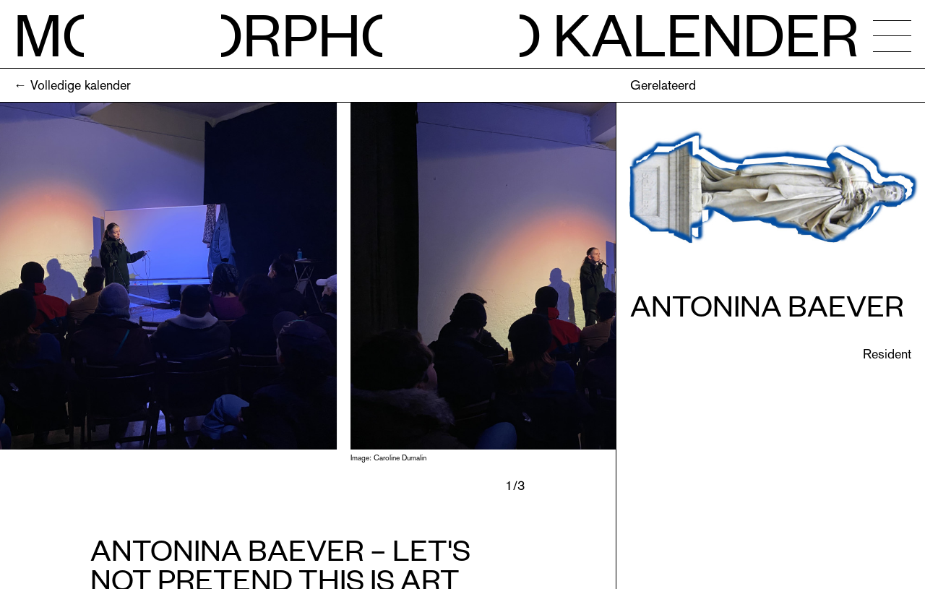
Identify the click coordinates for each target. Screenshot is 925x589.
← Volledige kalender (72, 85)
